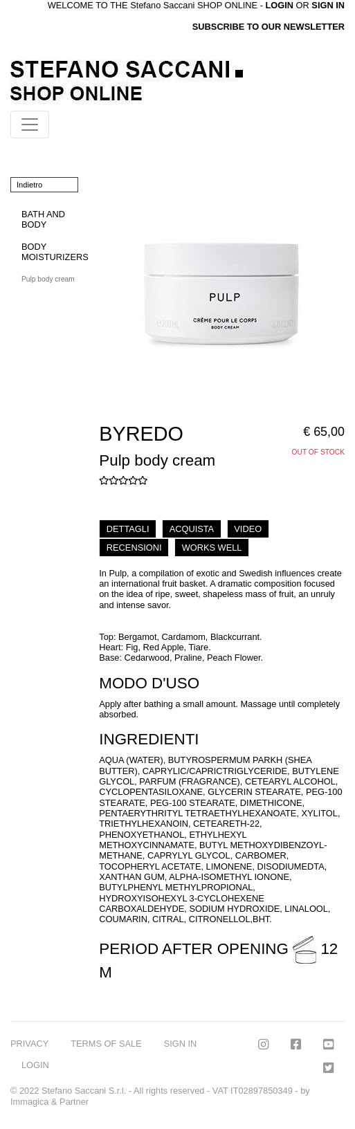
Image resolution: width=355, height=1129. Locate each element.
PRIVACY (29, 1043)
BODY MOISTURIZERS (55, 251)
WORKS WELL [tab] (212, 547)
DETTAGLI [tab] (128, 529)
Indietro (29, 185)
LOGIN (35, 1065)
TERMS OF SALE (106, 1043)
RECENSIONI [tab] (134, 547)
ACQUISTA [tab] (192, 529)
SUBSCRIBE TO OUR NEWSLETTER (268, 26)
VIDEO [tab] (248, 529)
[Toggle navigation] (29, 124)
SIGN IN (328, 5)
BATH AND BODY (43, 219)
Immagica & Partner (49, 1101)
